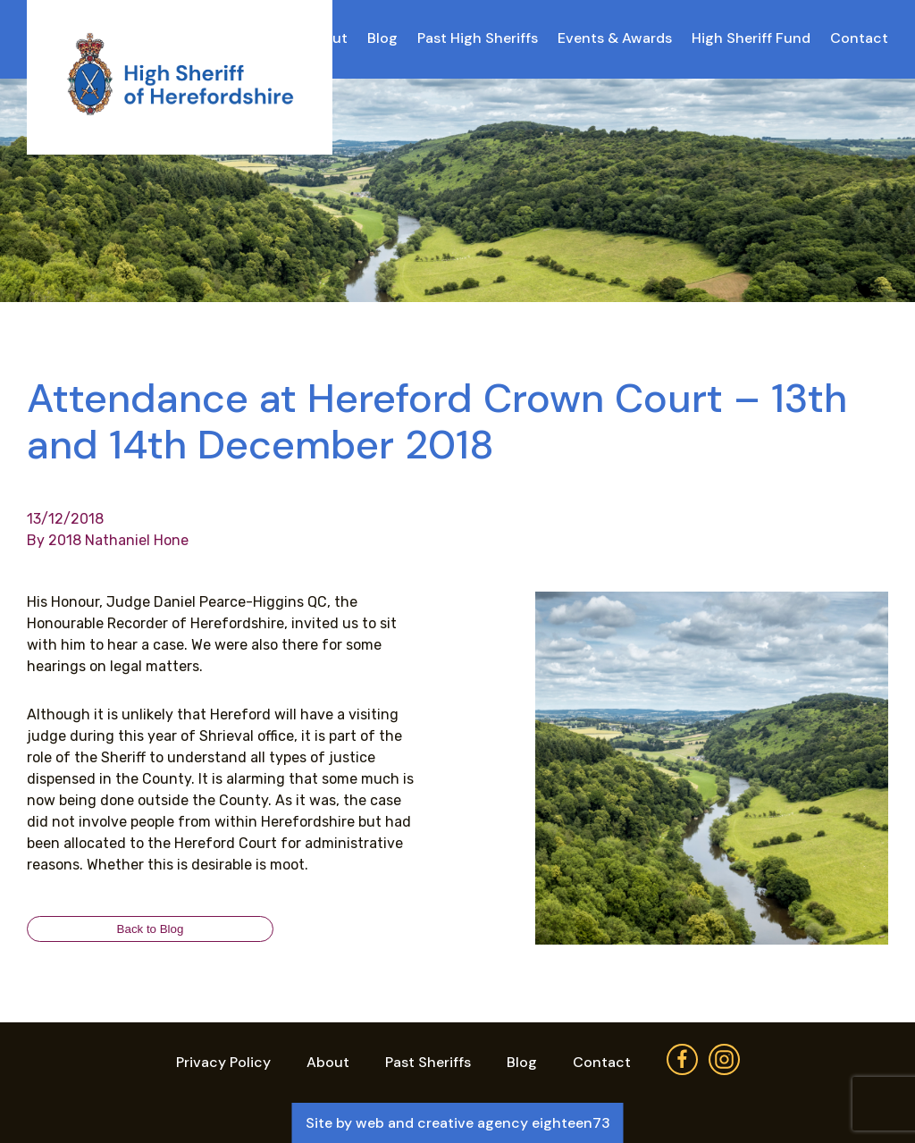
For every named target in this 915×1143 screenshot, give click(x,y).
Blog (382, 38)
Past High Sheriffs (477, 38)
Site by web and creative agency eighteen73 (458, 1123)
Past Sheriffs (428, 1062)
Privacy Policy (223, 1062)
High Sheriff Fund (751, 38)
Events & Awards (615, 38)
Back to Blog (150, 929)
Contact (859, 38)
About (327, 1062)
